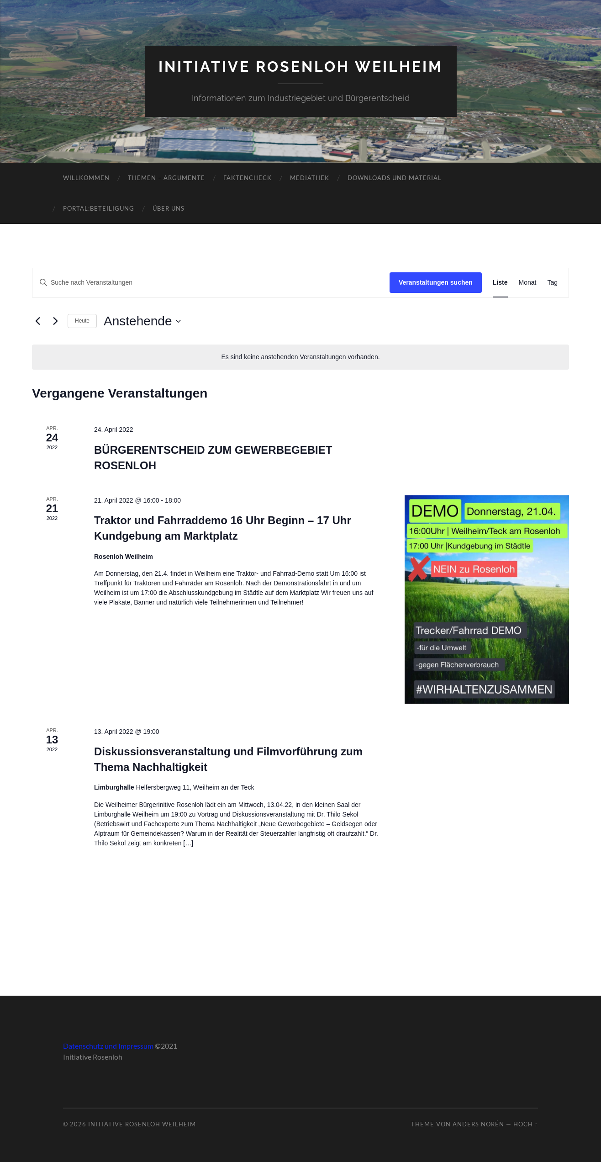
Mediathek (309, 177)
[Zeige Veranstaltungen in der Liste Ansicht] (500, 282)
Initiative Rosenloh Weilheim (300, 66)
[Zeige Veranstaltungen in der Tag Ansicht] (552, 282)
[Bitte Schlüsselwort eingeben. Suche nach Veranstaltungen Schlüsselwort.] (211, 282)
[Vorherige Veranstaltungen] (37, 321)
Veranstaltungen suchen (436, 282)
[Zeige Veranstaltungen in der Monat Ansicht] (528, 282)
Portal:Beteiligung (98, 208)
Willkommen (86, 177)
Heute (82, 321)
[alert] (300, 357)
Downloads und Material (395, 177)
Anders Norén (478, 1124)
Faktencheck (247, 177)
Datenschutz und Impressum (108, 1045)
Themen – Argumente (166, 177)
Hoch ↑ (525, 1124)
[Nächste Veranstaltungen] (55, 321)
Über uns (169, 208)
